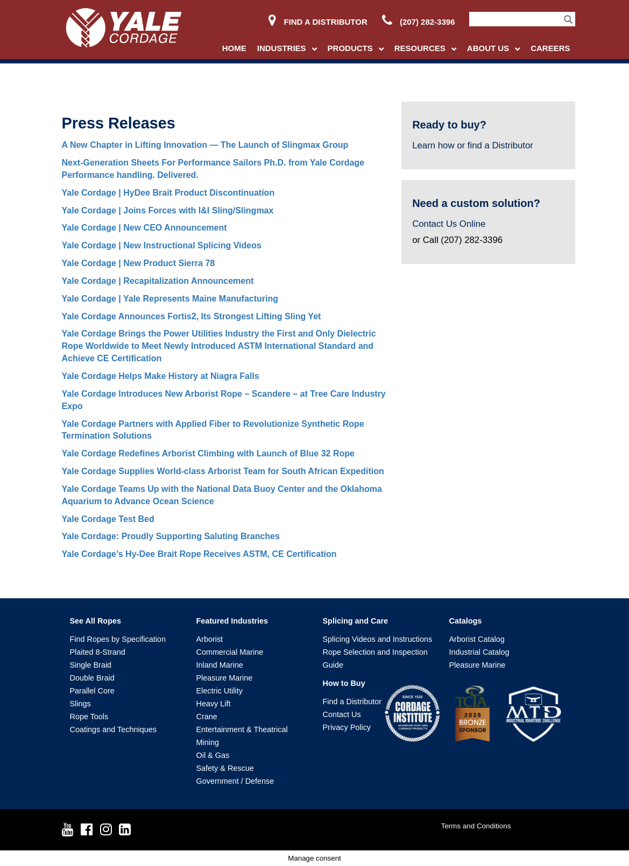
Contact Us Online (448, 224)
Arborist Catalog (477, 639)
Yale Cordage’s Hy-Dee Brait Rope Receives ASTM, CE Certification (199, 554)
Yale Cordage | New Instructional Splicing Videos (162, 245)
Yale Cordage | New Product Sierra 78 (138, 263)
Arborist (209, 639)
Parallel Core (92, 690)
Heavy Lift (213, 703)
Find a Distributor (317, 21)
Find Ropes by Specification (118, 639)
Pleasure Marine (224, 678)
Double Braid (92, 678)
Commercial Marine (230, 652)
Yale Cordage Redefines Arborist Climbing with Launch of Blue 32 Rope (208, 453)
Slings (80, 703)
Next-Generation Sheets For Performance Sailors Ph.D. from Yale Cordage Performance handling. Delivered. (213, 169)
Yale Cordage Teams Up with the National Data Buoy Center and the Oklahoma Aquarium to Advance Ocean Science (222, 495)
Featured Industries (232, 621)
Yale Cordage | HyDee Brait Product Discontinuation (168, 192)
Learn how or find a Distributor (472, 145)
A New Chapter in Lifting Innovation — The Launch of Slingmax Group (205, 144)
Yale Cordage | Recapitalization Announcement (158, 280)
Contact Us (342, 714)
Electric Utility (219, 690)
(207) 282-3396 (418, 21)
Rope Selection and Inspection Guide (375, 658)
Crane (206, 716)
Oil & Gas (213, 755)
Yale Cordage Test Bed (108, 519)
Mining (207, 742)
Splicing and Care (355, 621)
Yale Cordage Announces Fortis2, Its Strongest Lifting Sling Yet (191, 316)
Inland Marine (219, 665)
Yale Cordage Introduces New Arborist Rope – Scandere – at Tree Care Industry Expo (224, 400)
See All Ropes (95, 621)
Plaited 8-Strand (97, 652)
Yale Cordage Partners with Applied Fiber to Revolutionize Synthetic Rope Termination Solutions (213, 430)
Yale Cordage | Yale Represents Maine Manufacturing (170, 298)
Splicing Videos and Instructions (378, 639)
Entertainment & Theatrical (242, 729)
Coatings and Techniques (113, 729)
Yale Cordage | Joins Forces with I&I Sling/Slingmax (168, 210)
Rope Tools (89, 716)
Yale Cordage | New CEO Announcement (144, 227)
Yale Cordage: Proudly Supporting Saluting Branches (171, 536)
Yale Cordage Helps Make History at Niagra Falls (160, 376)
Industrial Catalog (479, 652)
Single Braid (91, 665)
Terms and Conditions (476, 826)
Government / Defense (235, 781)
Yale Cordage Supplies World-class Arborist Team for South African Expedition (223, 471)
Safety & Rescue (225, 768)
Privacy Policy (347, 727)
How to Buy (344, 683)
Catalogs (465, 621)
